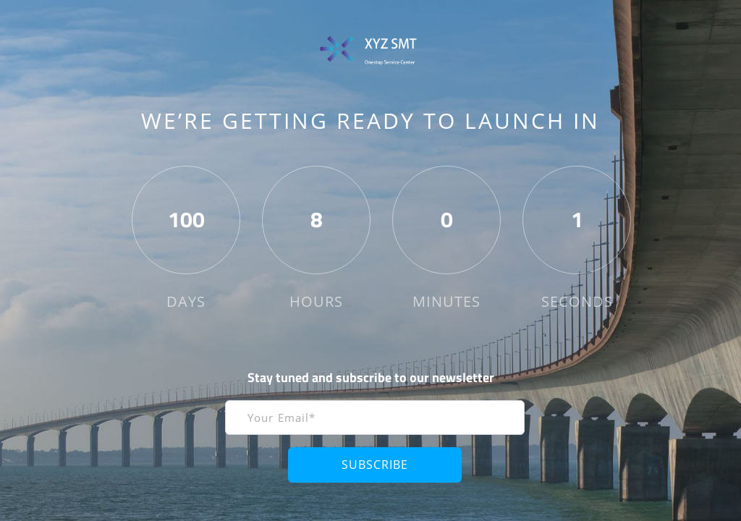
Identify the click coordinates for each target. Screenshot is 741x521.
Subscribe (375, 465)
